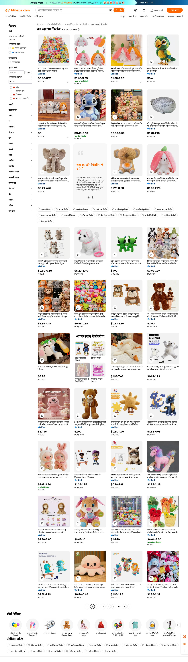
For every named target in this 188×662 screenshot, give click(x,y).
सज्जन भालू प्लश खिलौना (163, 209)
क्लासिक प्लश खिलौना (55, 645)
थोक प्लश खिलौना (86, 215)
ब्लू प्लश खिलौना (95, 645)
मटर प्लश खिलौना (36, 651)
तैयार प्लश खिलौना (45, 221)
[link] (184, 636)
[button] (110, 10)
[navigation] (20, 315)
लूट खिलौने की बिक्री (149, 215)
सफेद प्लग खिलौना (130, 645)
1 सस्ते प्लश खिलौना (80, 209)
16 (124, 606)
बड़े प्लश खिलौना (92, 651)
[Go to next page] (129, 606)
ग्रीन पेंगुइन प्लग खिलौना (106, 215)
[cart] (144, 10)
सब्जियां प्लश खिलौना (73, 651)
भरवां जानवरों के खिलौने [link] (99, 24)
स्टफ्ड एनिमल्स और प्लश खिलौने (76, 24)
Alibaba (40, 24)
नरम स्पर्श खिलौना (68, 215)
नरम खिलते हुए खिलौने (120, 209)
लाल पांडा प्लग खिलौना (169, 645)
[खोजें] (118, 10)
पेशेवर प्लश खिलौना (16, 645)
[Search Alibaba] (72, 10)
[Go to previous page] (87, 606)
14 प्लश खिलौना (45, 209)
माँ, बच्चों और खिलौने (54, 24)
